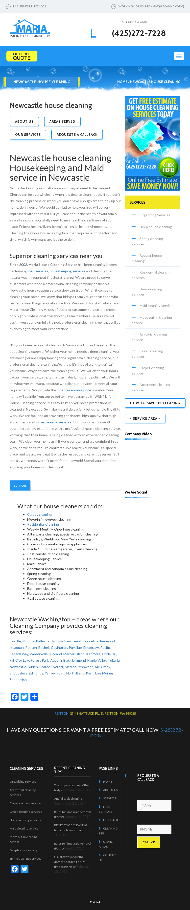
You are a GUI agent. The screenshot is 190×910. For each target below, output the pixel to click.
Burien (33, 667)
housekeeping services (67, 271)
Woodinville (39, 654)
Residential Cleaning (43, 524)
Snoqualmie (18, 673)
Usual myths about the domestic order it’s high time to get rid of (70, 862)
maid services (37, 271)
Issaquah (17, 647)
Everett (57, 667)
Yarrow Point (55, 673)
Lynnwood (86, 667)
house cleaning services (52, 422)
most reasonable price (74, 390)
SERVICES (107, 798)
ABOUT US (108, 790)
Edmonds (36, 673)
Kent (90, 673)
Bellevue (42, 641)
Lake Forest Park (36, 660)
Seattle (15, 641)
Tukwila (114, 660)
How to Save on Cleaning (155, 403)
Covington (59, 647)
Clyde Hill (109, 654)
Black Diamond (74, 660)
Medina (70, 667)
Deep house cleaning (156, 227)
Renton (31, 647)
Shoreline (91, 641)
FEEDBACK (108, 820)
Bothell (43, 647)
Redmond (107, 641)
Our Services (28, 135)
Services (20, 485)
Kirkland (55, 654)
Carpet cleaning (39, 514)
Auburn (56, 660)
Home (122, 81)
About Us (24, 121)
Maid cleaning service (156, 305)
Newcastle (18, 667)
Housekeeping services (25, 820)
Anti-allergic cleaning (68, 798)
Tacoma (57, 641)
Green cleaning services (26, 811)
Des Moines (104, 673)
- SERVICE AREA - (145, 418)
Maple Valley (96, 660)
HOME (105, 781)
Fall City (16, 660)
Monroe (29, 641)
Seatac (44, 667)
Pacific (105, 647)
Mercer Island (74, 654)
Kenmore (93, 654)
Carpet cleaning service (25, 803)
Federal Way (19, 654)
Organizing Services (155, 215)
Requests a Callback (77, 135)
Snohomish (18, 679)
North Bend (75, 673)
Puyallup (75, 647)
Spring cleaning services (25, 858)
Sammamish (73, 641)
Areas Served (62, 121)
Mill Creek (102, 667)
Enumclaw (91, 647)
